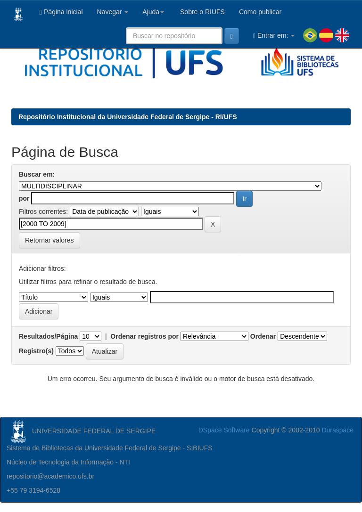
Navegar (113, 12)
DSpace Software (224, 430)
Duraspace (337, 430)
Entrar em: (274, 36)
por (24, 198)
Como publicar (260, 12)
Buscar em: (37, 174)
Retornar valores (49, 240)
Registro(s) (36, 351)
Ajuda (153, 12)
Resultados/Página (48, 336)
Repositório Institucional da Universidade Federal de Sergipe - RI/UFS (127, 117)
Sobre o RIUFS (201, 12)
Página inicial (61, 12)
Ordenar (263, 336)
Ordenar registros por (144, 336)
